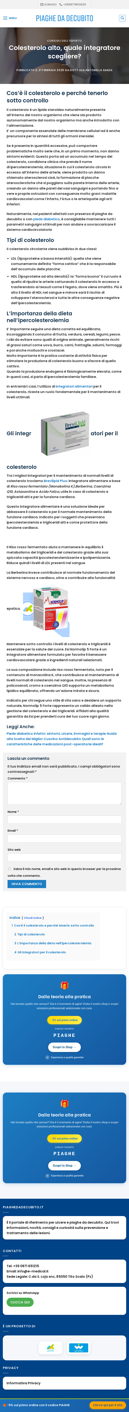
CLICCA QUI (20, 1302)
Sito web (14, 850)
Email (13, 830)
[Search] (122, 18)
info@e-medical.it (33, 1271)
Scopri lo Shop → (64, 1047)
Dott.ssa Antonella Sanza (91, 70)
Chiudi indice (33, 918)
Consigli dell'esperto (64, 41)
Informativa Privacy (24, 1383)
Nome (13, 812)
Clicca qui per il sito (108, 1405)
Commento (18, 778)
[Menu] (10, 18)
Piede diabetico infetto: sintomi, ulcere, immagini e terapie (56, 733)
